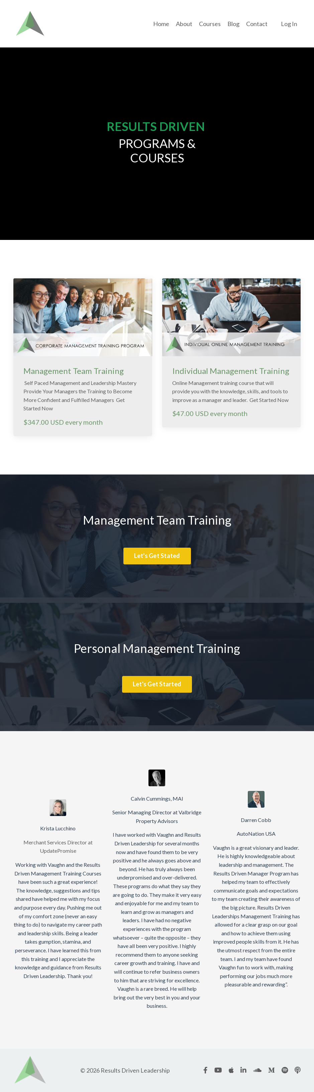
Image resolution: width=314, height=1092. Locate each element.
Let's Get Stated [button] (157, 555)
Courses (210, 23)
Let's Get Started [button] (157, 684)
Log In (289, 23)
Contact (257, 23)
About (184, 23)
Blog (233, 23)
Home (161, 23)
